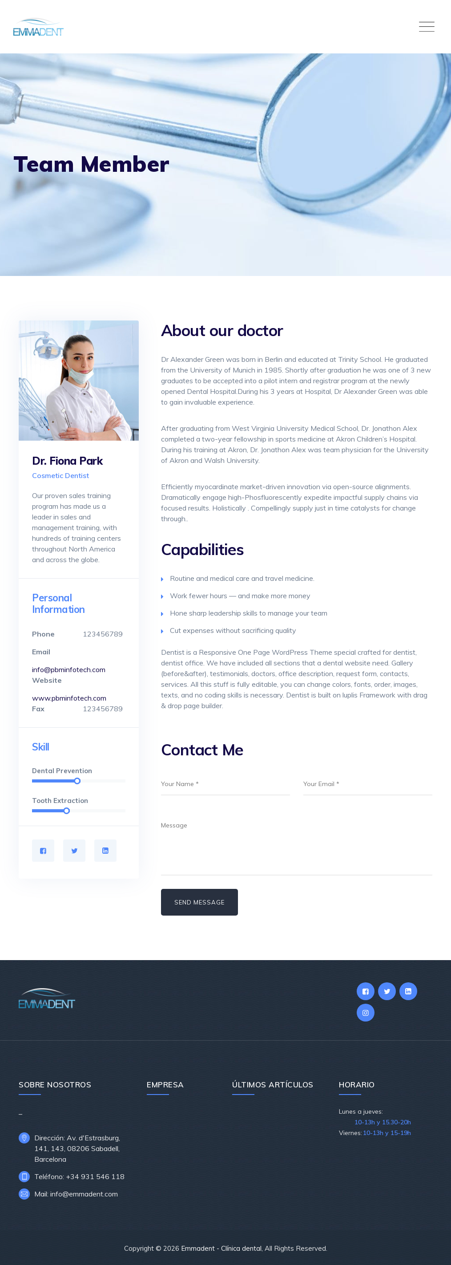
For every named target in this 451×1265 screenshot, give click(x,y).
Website (47, 680)
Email (41, 651)
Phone (43, 633)
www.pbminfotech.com (69, 697)
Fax (38, 708)
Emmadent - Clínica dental (221, 1248)
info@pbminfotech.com (68, 669)
